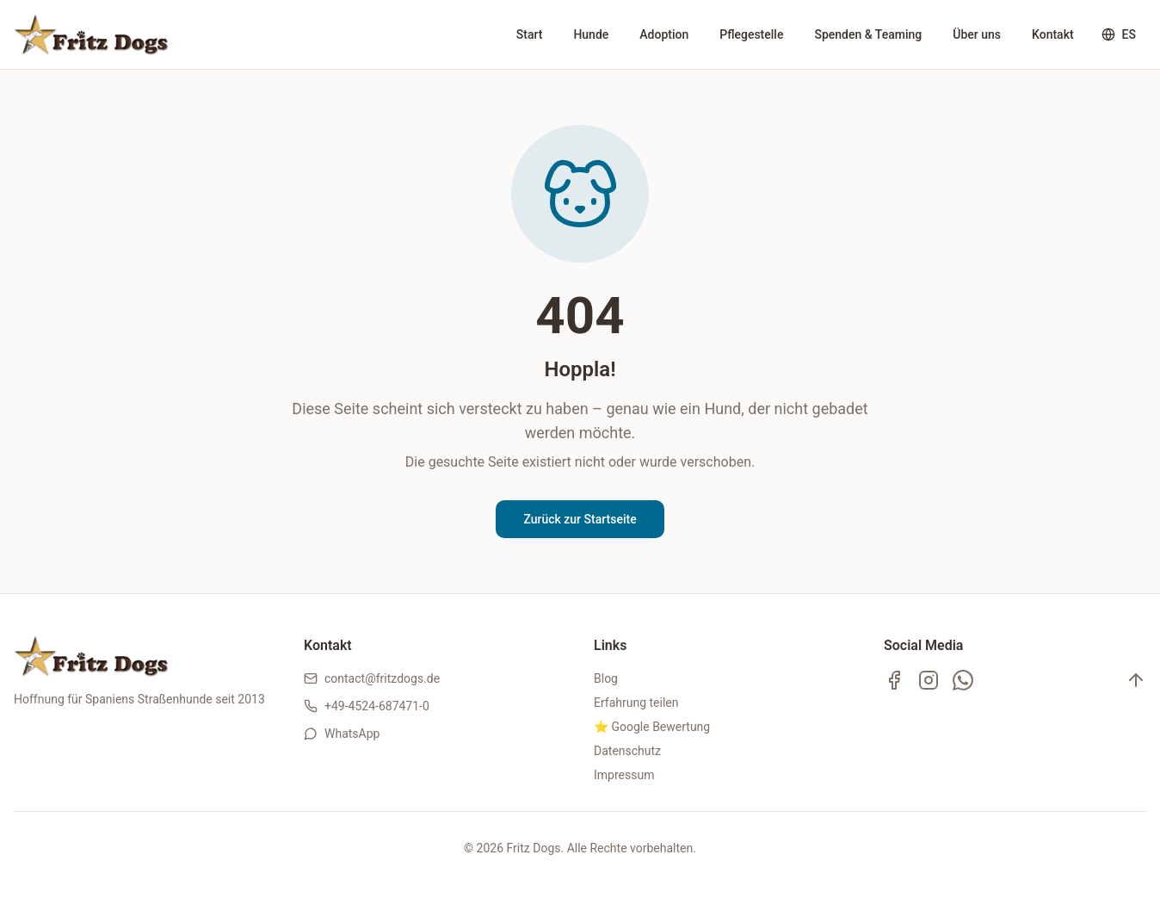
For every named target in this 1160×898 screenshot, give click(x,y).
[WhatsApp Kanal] (963, 680)
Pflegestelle (751, 34)
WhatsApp (351, 733)
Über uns (977, 34)
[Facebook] (894, 680)
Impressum (624, 775)
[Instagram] (928, 680)
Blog (606, 678)
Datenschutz (627, 751)
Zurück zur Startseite (579, 519)
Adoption (663, 34)
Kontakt (1053, 34)
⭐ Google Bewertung (652, 727)
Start (529, 34)
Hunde (590, 34)
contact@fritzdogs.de (382, 678)
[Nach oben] (1136, 680)
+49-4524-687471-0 (376, 706)
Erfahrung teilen (636, 702)
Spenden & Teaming (868, 34)
